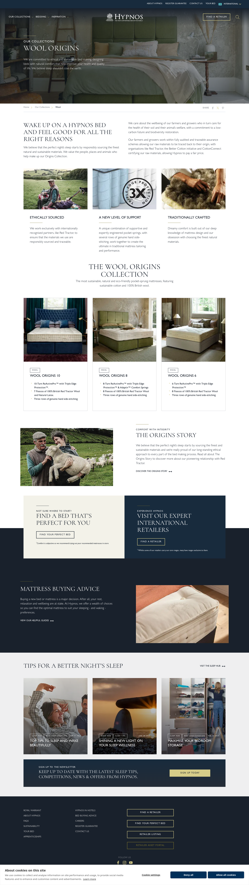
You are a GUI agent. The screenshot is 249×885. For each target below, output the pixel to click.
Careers (79, 821)
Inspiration (61, 17)
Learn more (89, 879)
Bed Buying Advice (85, 816)
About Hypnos (154, 4)
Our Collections (21, 17)
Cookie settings (151, 874)
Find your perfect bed (55, 535)
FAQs (26, 821)
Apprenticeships (32, 837)
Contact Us (196, 4)
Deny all (188, 874)
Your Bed (210, 4)
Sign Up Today (190, 773)
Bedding (43, 17)
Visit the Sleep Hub (212, 666)
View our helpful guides (37, 621)
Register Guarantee (175, 4)
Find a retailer (151, 542)
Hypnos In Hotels (85, 811)
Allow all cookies (226, 874)
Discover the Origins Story (154, 471)
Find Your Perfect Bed (150, 823)
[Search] (237, 17)
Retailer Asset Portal (150, 845)
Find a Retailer (216, 17)
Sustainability (32, 826)
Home (26, 107)
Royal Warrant (32, 811)
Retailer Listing (150, 834)
